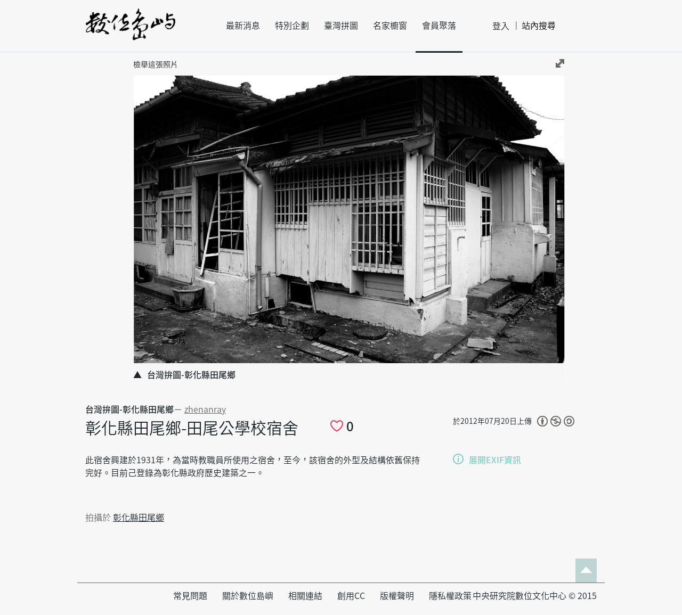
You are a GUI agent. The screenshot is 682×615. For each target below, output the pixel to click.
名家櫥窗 (390, 25)
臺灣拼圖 (341, 25)
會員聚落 (439, 25)
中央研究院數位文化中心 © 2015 (535, 596)
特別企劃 (292, 25)
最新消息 (243, 25)
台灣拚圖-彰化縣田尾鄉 (129, 409)
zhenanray (205, 409)
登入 (500, 26)
